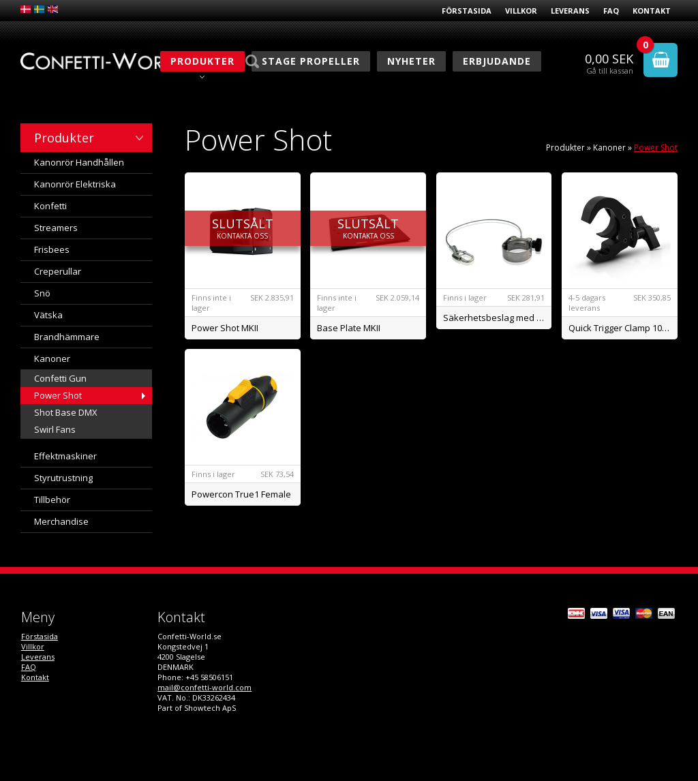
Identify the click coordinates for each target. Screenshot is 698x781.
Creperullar (57, 271)
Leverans (570, 10)
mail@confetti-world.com (204, 687)
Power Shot (58, 395)
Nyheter (411, 61)
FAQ (611, 10)
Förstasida (466, 10)
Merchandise (61, 521)
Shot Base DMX (65, 412)
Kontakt (652, 10)
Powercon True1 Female (241, 494)
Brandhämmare (67, 337)
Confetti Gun (60, 378)
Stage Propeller (311, 61)
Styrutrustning (63, 478)
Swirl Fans (55, 429)
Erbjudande (497, 61)
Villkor (521, 10)
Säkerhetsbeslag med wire (497, 317)
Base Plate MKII (348, 328)
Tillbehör (52, 499)
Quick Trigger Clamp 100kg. (623, 328)
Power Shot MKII (225, 328)
